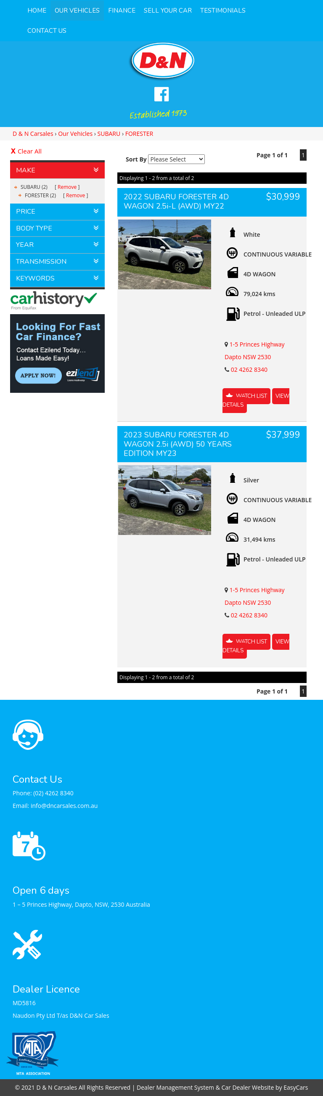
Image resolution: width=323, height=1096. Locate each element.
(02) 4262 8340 (53, 793)
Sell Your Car (168, 10)
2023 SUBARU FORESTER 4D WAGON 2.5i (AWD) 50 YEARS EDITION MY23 (178, 444)
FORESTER (139, 134)
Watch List (251, 396)
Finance (121, 10)
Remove (67, 187)
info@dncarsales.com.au (64, 806)
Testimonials (223, 10)
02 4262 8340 (249, 369)
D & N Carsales (33, 134)
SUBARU (109, 134)
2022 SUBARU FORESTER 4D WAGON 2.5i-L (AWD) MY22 (176, 201)
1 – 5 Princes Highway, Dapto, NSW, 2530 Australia (81, 904)
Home (36, 10)
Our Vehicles (77, 10)
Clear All (30, 151)
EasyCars (295, 1087)
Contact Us (46, 30)
